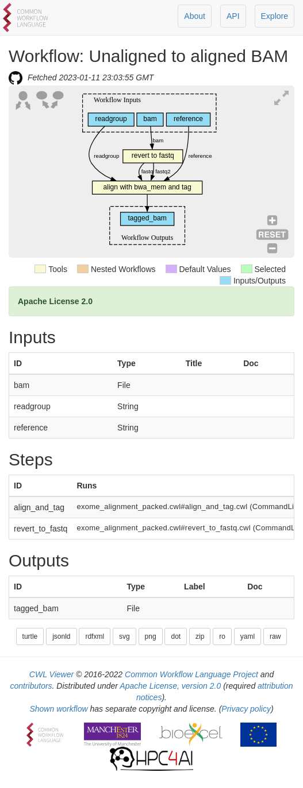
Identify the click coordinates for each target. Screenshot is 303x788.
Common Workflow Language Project (191, 674)
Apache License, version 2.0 (170, 685)
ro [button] (222, 636)
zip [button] (199, 636)
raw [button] (275, 636)
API (233, 16)
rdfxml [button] (94, 636)
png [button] (150, 636)
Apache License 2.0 (55, 301)
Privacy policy (246, 708)
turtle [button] (30, 636)
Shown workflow (58, 708)
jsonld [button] (61, 636)
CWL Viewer (51, 674)
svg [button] (124, 636)
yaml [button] (247, 636)
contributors (31, 685)
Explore (274, 16)
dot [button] (176, 636)
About (194, 16)
